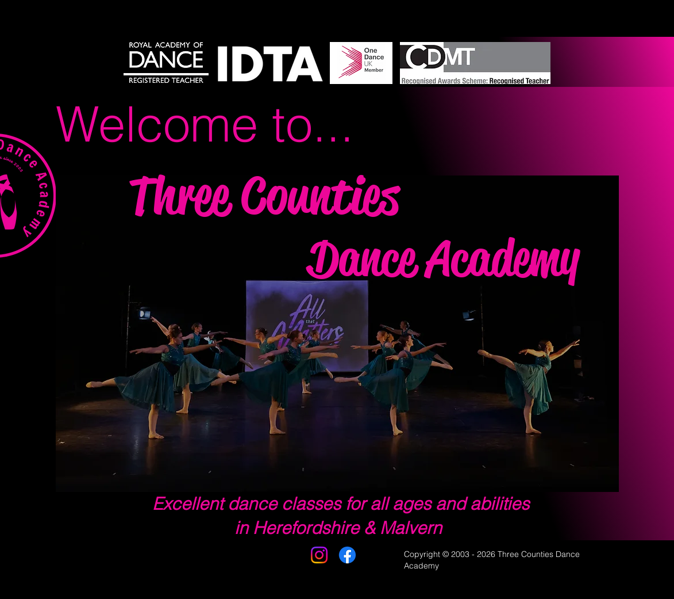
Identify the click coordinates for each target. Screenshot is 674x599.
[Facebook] (347, 555)
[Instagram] (319, 555)
